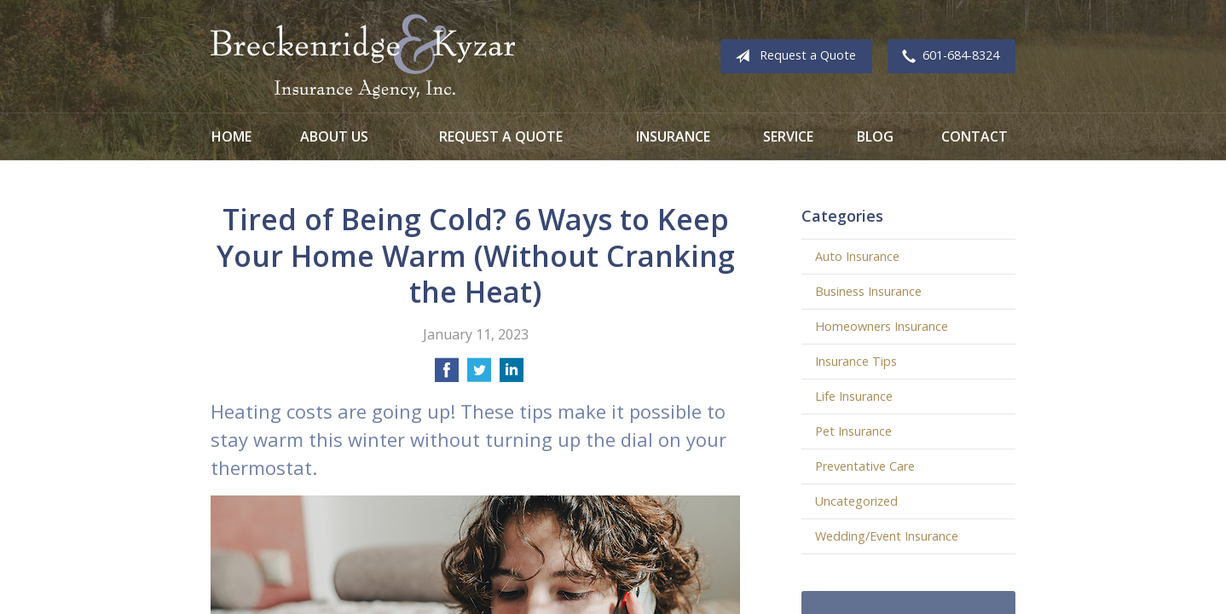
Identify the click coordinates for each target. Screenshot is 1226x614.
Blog (875, 136)
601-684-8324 (947, 56)
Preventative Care (865, 466)
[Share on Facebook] (447, 375)
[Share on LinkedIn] (511, 375)
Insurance (673, 136)
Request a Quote (792, 56)
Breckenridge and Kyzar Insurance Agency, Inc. (363, 56)
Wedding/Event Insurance (886, 536)
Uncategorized (856, 501)
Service (788, 136)
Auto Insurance (857, 256)
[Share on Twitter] (479, 375)
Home (231, 136)
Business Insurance (868, 291)
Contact (974, 136)
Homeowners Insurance (881, 326)
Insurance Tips (856, 361)
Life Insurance (854, 396)
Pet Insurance (853, 431)
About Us (334, 136)
